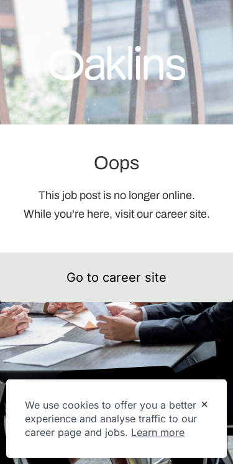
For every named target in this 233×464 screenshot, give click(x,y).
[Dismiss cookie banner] (204, 406)
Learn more (158, 432)
